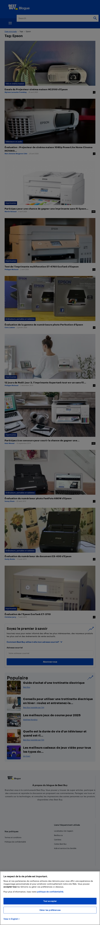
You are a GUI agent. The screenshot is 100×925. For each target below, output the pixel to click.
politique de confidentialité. (50, 891)
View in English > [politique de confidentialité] (11, 919)
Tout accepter (50, 901)
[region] (50, 898)
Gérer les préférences (50, 910)
